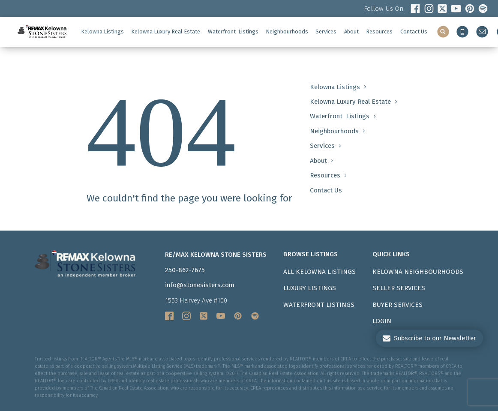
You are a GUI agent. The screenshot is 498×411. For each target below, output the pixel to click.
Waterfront (233, 32)
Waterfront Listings (318, 305)
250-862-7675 (185, 270)
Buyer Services (397, 305)
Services (325, 31)
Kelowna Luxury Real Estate (165, 31)
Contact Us (413, 31)
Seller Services (398, 288)
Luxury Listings (309, 288)
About (351, 31)
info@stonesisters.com (199, 285)
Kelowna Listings (102, 31)
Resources (379, 31)
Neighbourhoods (287, 31)
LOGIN (381, 321)
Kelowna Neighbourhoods (417, 272)
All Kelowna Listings (319, 272)
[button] (429, 338)
